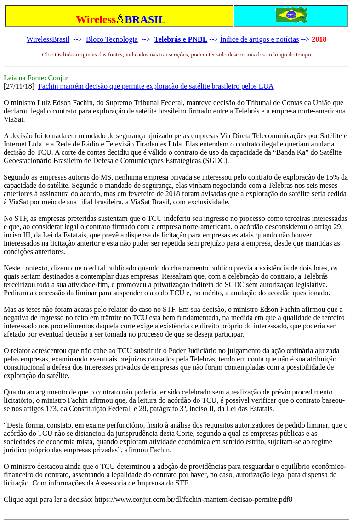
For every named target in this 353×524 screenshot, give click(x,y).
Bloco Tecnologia (112, 39)
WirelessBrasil (48, 39)
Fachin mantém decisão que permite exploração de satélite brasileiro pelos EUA (156, 86)
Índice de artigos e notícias (259, 39)
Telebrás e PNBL (180, 39)
